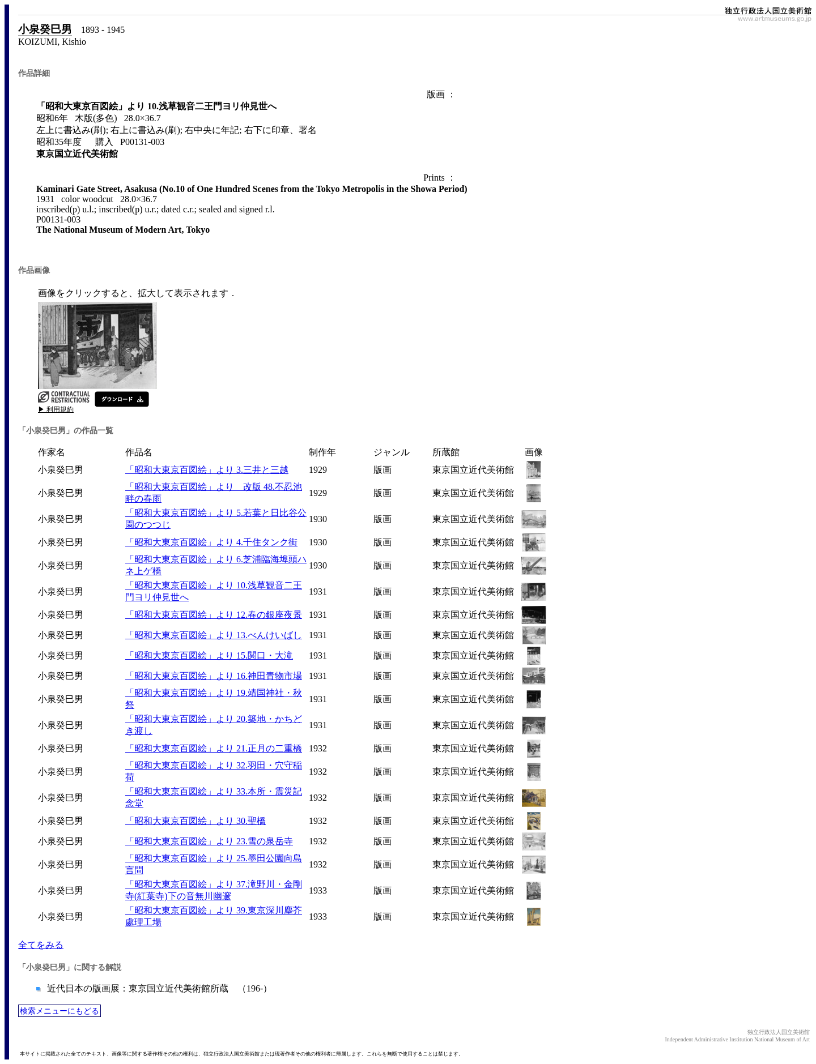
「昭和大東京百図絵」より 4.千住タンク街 (211, 542)
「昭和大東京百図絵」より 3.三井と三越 (206, 470)
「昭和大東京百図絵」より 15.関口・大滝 (209, 655)
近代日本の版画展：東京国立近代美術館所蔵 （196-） (158, 988)
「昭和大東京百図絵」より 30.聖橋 (195, 821)
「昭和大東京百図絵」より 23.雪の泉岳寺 (209, 841)
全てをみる (40, 945)
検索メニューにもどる (59, 1010)
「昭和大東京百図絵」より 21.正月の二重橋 (213, 748)
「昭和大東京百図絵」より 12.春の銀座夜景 (213, 614)
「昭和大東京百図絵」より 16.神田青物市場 (213, 676)
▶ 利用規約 (56, 409)
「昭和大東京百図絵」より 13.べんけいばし (213, 635)
